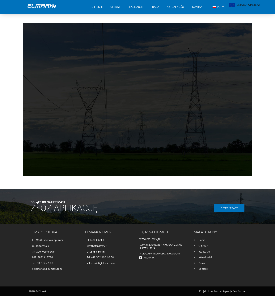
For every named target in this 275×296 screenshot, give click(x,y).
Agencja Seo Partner (234, 291)
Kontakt (198, 6)
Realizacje (135, 6)
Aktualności (175, 6)
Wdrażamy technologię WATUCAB (159, 253)
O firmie (97, 6)
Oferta (115, 6)
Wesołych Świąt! (149, 239)
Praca (154, 6)
